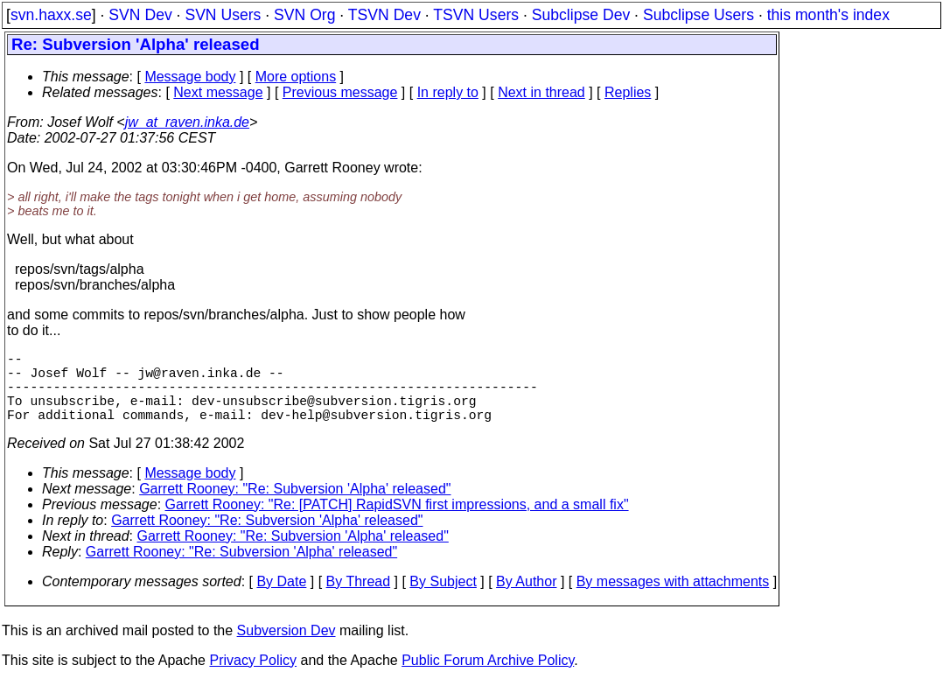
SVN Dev (139, 15)
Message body (189, 76)
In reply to (447, 92)
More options (296, 76)
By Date (281, 599)
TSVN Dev (384, 15)
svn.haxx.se (51, 15)
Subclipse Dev (581, 15)
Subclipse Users (698, 15)
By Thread (358, 599)
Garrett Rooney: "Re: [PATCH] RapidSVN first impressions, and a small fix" (397, 521)
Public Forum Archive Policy (488, 677)
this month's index (828, 15)
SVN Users (223, 15)
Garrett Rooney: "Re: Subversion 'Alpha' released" (295, 506)
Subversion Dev (286, 647)
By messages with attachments (673, 599)
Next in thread (541, 92)
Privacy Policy (253, 677)
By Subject (442, 599)
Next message (217, 92)
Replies (627, 92)
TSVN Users (476, 15)
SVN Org (304, 15)
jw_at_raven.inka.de (187, 122)
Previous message (340, 92)
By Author (526, 599)
